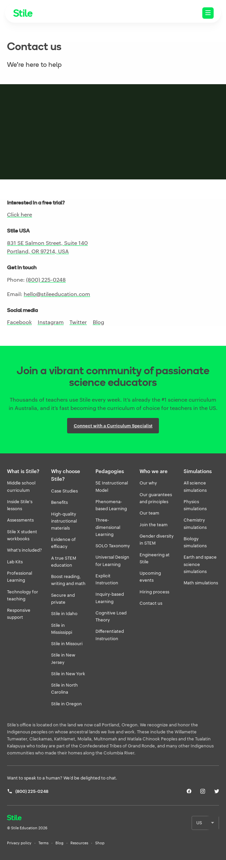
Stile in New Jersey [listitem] (63, 658)
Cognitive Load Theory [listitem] (111, 616)
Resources (79, 843)
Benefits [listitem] (59, 502)
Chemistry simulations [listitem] (195, 523)
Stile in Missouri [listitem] (66, 643)
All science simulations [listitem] (195, 486)
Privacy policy (19, 843)
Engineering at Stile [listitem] (155, 558)
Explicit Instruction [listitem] (106, 579)
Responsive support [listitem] (18, 613)
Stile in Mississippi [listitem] (61, 628)
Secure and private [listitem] (63, 598)
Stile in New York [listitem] (68, 673)
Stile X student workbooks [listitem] (22, 535)
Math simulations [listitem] (201, 582)
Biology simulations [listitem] (195, 542)
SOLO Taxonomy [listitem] (112, 545)
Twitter (78, 322)
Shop (99, 843)
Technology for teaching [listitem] (22, 595)
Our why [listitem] (148, 482)
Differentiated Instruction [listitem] (109, 634)
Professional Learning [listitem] (19, 576)
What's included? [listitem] (24, 550)
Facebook (19, 322)
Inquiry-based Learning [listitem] (109, 597)
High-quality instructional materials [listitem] (64, 521)
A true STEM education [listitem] (63, 561)
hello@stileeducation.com (57, 294)
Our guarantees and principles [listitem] (156, 498)
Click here (19, 214)
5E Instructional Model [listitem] (111, 486)
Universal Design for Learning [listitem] (112, 560)
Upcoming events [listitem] (150, 576)
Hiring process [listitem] (154, 591)
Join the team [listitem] (154, 524)
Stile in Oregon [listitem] (66, 703)
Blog (98, 322)
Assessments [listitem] (20, 520)
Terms (43, 843)
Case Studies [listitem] (64, 490)
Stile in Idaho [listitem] (64, 613)
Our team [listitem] (149, 513)
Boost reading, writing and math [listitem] (68, 580)
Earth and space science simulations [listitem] (200, 564)
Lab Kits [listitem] (15, 561)
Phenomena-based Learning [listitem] (111, 505)
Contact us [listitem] (151, 603)
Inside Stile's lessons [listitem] (19, 505)
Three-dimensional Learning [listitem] (107, 527)
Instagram (51, 322)
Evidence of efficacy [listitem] (63, 543)
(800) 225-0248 (46, 279)
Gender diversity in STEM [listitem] (157, 539)
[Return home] (27, 818)
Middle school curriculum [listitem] (21, 486)
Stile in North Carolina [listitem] (64, 688)
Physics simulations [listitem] (195, 505)
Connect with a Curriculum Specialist (113, 425)
